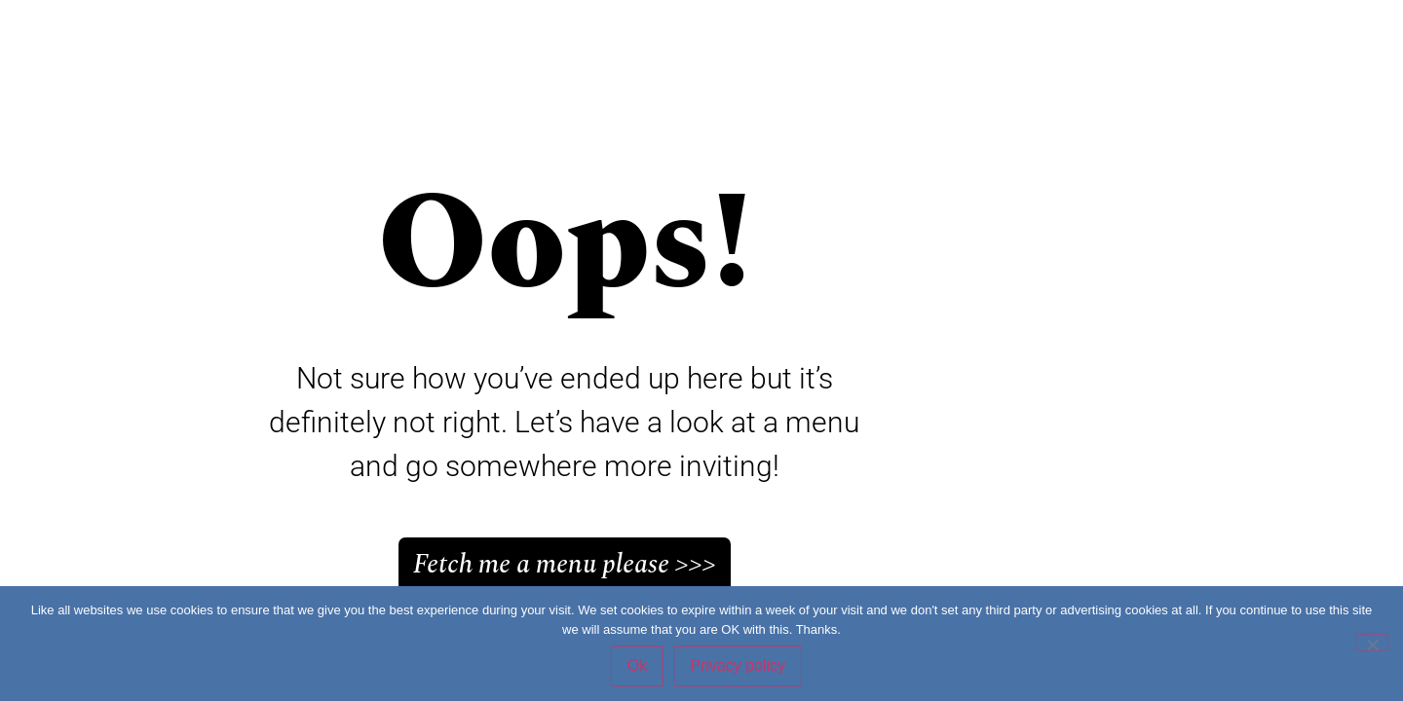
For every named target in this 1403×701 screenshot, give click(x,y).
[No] (1371, 642)
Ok (637, 665)
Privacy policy (737, 665)
